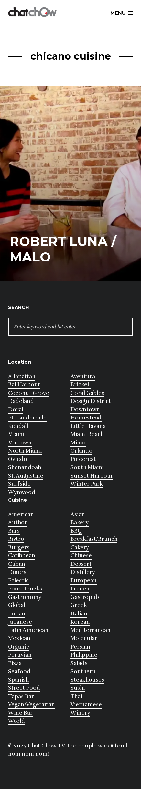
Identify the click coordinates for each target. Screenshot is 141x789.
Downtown (85, 409)
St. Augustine (25, 475)
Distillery (82, 572)
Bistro (16, 539)
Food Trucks (25, 588)
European (83, 580)
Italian (78, 613)
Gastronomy (24, 597)
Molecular (83, 638)
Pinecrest (83, 459)
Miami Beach (87, 434)
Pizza (15, 663)
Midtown (20, 442)
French (79, 588)
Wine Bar (20, 713)
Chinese (81, 555)
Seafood (19, 671)
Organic (18, 646)
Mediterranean (90, 630)
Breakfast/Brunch (93, 539)
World (16, 721)
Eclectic (18, 580)
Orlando (81, 450)
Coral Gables (87, 393)
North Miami (25, 450)
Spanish (18, 679)
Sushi (77, 688)
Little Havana (88, 426)
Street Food (24, 688)
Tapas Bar (21, 696)
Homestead (86, 417)
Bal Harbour (24, 384)
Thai (76, 696)
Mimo (78, 442)
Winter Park (86, 483)
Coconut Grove (28, 393)
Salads (78, 663)
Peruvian (20, 654)
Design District (90, 401)
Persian (80, 646)
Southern (83, 671)
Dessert (81, 564)
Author (17, 522)
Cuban (16, 564)
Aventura (82, 376)
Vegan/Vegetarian (31, 704)
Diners (17, 572)
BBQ (76, 531)
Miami (16, 434)
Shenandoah (24, 467)
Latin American (28, 630)
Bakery (79, 522)
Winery (80, 713)
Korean (80, 621)
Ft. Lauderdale (27, 417)
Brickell (80, 384)
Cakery (79, 547)
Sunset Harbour (91, 475)
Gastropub (84, 597)
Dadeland (21, 401)
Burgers (18, 547)
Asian (77, 514)
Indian (16, 613)
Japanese (20, 621)
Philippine (83, 654)
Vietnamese (86, 704)
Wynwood (21, 492)
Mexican (19, 638)
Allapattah (21, 376)
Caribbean (21, 555)
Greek (78, 605)
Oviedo (17, 459)
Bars (14, 531)
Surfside (19, 483)
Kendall (18, 426)
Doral (15, 409)
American (21, 514)
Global (16, 605)
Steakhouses (87, 679)
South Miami (87, 467)
